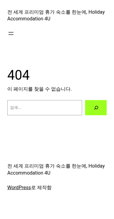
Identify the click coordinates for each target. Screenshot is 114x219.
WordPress (19, 187)
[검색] (96, 107)
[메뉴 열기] (11, 33)
